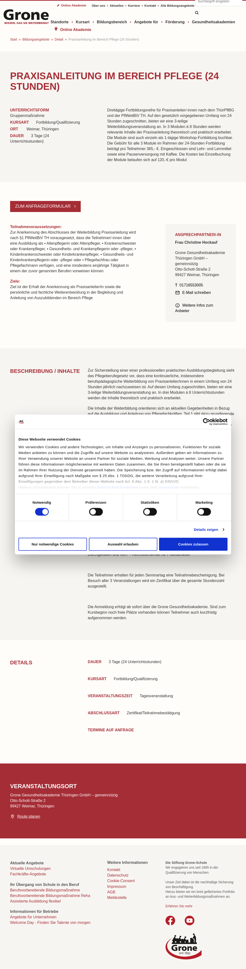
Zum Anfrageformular (43, 206)
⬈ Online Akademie (71, 5)
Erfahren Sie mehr (179, 906)
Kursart (83, 22)
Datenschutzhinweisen (117, 487)
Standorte (60, 22)
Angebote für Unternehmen (33, 917)
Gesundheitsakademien (213, 22)
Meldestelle (117, 898)
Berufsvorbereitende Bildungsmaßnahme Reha (50, 896)
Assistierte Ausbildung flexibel (35, 901)
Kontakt (150, 5)
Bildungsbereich (112, 22)
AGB (111, 892)
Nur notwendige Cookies (53, 544)
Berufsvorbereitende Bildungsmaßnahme (45, 890)
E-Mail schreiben (196, 293)
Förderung (175, 22)
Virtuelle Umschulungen (30, 868)
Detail (59, 39)
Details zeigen (206, 529)
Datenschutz (118, 875)
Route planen (28, 816)
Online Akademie (75, 30)
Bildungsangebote (35, 39)
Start (13, 39)
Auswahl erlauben (123, 544)
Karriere (134, 5)
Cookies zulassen (193, 544)
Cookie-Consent (121, 881)
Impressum (169, 487)
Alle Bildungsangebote (177, 5)
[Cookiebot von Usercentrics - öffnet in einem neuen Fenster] (206, 421)
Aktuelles (117, 5)
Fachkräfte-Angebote (28, 874)
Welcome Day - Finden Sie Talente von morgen (50, 923)
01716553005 (191, 285)
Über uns (98, 5)
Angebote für (146, 22)
